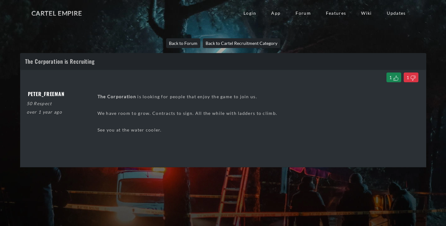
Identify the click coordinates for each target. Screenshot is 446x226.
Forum (303, 13)
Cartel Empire (56, 13)
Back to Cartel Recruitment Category (241, 43)
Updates (396, 13)
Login (250, 13)
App (276, 13)
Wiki (366, 13)
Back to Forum (183, 43)
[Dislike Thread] (411, 77)
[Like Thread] (393, 77)
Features (336, 13)
